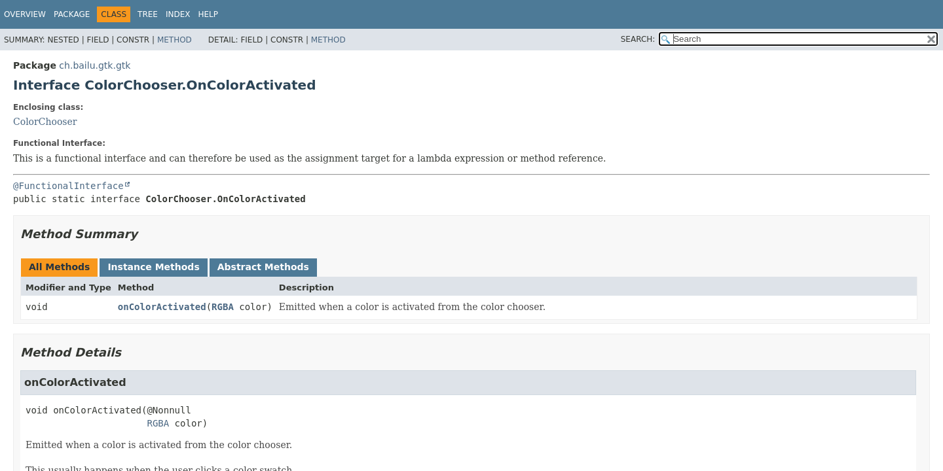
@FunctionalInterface (68, 186)
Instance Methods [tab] (153, 267)
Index (178, 14)
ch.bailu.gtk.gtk (94, 65)
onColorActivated (162, 307)
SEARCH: (638, 39)
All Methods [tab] (59, 267)
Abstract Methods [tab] (263, 267)
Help (208, 14)
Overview (25, 14)
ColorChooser (45, 121)
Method (174, 39)
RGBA (223, 307)
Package (72, 14)
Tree (148, 14)
